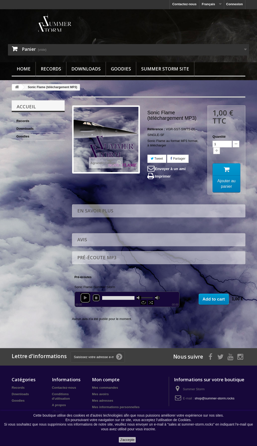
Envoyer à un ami (170, 169)
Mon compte (106, 380)
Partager (177, 158)
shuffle (151, 303)
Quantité (219, 136)
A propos (59, 406)
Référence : (156, 129)
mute (139, 298)
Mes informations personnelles (115, 408)
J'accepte (127, 440)
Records (51, 69)
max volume (157, 298)
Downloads (86, 69)
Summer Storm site (165, 69)
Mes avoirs (100, 395)
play (85, 299)
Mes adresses (102, 401)
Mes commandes (105, 388)
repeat (143, 303)
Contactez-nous (184, 4)
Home (24, 69)
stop (96, 298)
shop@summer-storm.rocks (214, 399)
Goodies (121, 69)
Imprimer (163, 176)
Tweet (157, 158)
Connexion (234, 4)
